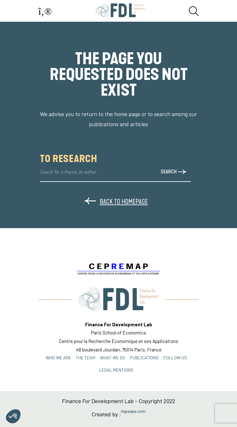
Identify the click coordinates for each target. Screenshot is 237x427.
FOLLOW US (175, 357)
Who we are (58, 357)
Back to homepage (116, 201)
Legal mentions (116, 370)
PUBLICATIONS (144, 357)
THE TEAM (85, 357)
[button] (13, 416)
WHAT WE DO (112, 357)
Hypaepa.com (133, 411)
